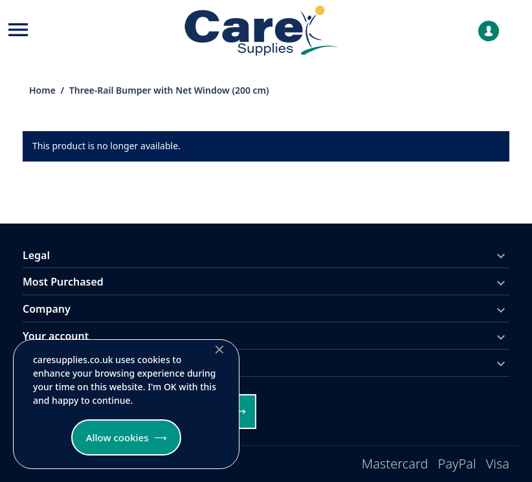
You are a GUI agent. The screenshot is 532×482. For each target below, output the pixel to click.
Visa (497, 463)
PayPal (457, 463)
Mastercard (395, 463)
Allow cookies (117, 437)
